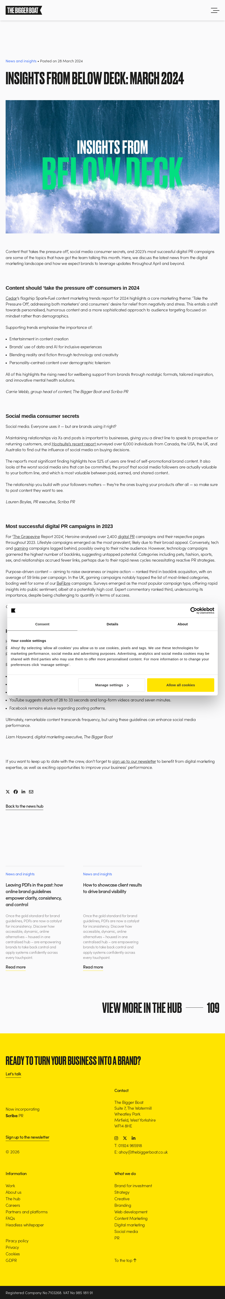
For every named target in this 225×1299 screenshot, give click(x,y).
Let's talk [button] (13, 1074)
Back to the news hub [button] (24, 806)
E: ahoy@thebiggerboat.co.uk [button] (141, 1152)
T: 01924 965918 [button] (128, 1145)
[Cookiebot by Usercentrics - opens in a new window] (193, 610)
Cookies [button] (13, 1254)
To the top (125, 1260)
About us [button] (13, 1192)
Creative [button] (121, 1198)
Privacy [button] (12, 1247)
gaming (21, 548)
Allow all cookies (180, 685)
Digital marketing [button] (129, 1225)
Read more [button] (16, 967)
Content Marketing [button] (131, 1218)
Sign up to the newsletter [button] (27, 1137)
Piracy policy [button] (17, 1240)
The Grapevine (26, 536)
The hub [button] (13, 1198)
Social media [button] (126, 1231)
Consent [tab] (42, 624)
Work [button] (10, 1185)
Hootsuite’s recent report (74, 444)
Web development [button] (130, 1212)
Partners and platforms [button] (26, 1212)
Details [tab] (112, 624)
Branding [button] (122, 1205)
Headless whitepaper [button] (25, 1225)
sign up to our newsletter (134, 761)
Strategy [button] (121, 1192)
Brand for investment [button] (133, 1185)
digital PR (126, 536)
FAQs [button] (10, 1218)
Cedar (11, 298)
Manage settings (112, 685)
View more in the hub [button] (162, 1008)
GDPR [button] (11, 1260)
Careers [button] (13, 1205)
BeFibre (63, 583)
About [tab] (183, 624)
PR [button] (116, 1238)
